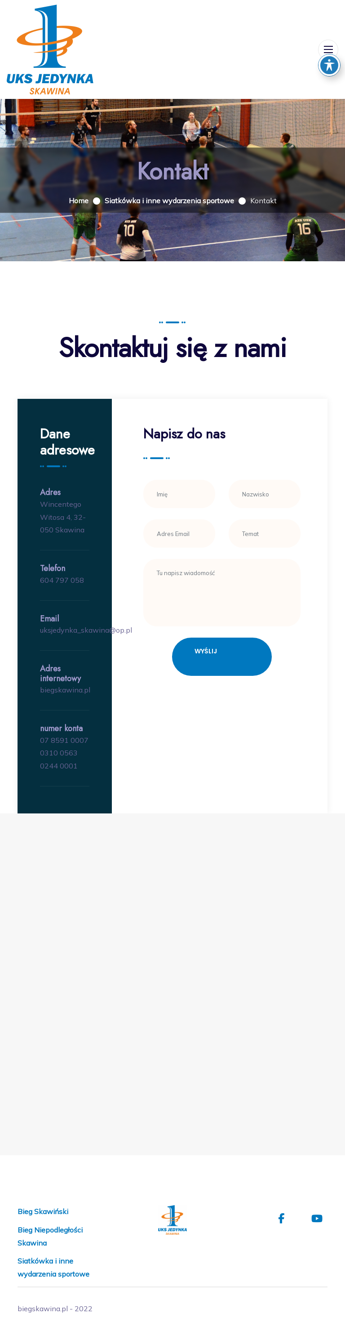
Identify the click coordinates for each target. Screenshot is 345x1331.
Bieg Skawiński (43, 1211)
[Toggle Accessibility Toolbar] (329, 65)
